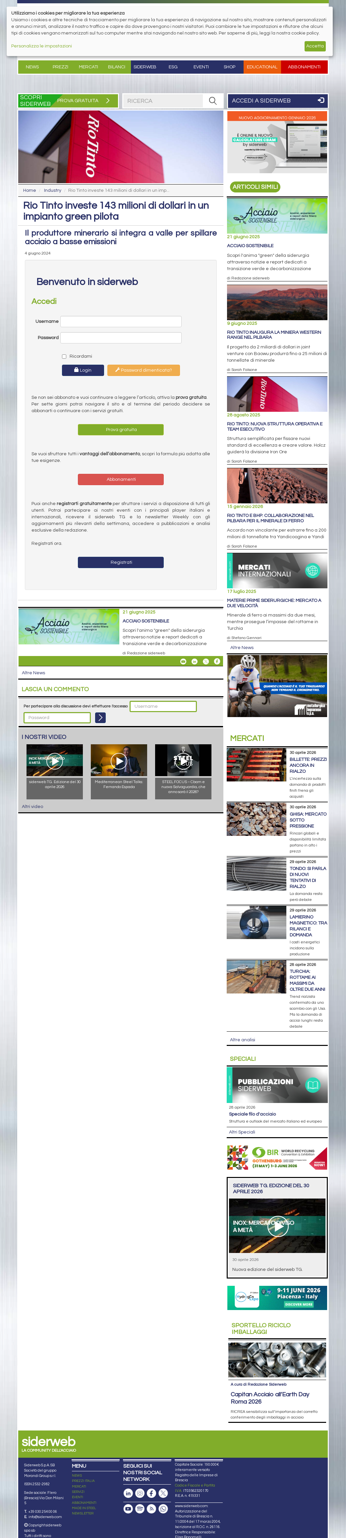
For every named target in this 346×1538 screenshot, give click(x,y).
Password (48, 337)
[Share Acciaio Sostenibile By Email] (183, 661)
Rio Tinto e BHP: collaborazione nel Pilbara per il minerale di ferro (270, 518)
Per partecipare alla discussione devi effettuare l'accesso (76, 706)
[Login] (100, 717)
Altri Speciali (242, 1132)
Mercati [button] (88, 67)
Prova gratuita (121, 429)
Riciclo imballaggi (261, 1328)
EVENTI (77, 1497)
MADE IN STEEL (84, 1508)
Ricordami (75, 356)
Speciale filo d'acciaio (252, 1114)
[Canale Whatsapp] (163, 1509)
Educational (262, 67)
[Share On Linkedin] (194, 661)
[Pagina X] (163, 1493)
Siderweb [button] (145, 67)
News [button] (32, 67)
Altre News (33, 673)
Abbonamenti (304, 67)
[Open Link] (277, 142)
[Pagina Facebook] (151, 1493)
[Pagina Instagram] (140, 1493)
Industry (52, 190)
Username (47, 321)
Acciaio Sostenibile (146, 621)
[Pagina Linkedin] (128, 1493)
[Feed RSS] (151, 1509)
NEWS (77, 1475)
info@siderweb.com (45, 1517)
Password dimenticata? (143, 370)
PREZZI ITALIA (83, 1481)
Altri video (32, 806)
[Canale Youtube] (128, 1509)
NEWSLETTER (82, 1513)
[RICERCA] (213, 101)
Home (29, 190)
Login (82, 370)
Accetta (315, 46)
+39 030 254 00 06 (42, 1511)
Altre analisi (242, 1040)
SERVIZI (78, 1492)
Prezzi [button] (60, 67)
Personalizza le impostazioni (41, 46)
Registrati (121, 562)
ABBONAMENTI (84, 1502)
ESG (173, 67)
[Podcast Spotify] (140, 1509)
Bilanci (116, 67)
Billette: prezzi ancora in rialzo (308, 765)
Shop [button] (229, 67)
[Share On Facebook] (217, 661)
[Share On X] (205, 661)
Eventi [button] (201, 67)
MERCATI (79, 1486)
